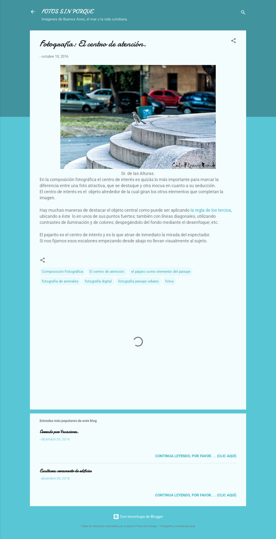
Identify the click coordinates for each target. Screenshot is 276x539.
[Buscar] (243, 13)
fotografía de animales (60, 281)
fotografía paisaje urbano (138, 281)
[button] (233, 41)
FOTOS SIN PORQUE (67, 12)
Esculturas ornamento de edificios (66, 471)
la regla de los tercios (210, 210)
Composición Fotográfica (62, 271)
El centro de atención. (107, 271)
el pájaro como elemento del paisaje (160, 271)
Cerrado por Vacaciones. (59, 432)
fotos (169, 281)
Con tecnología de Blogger (138, 516)
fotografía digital (98, 281)
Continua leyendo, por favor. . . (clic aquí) (195, 456)
